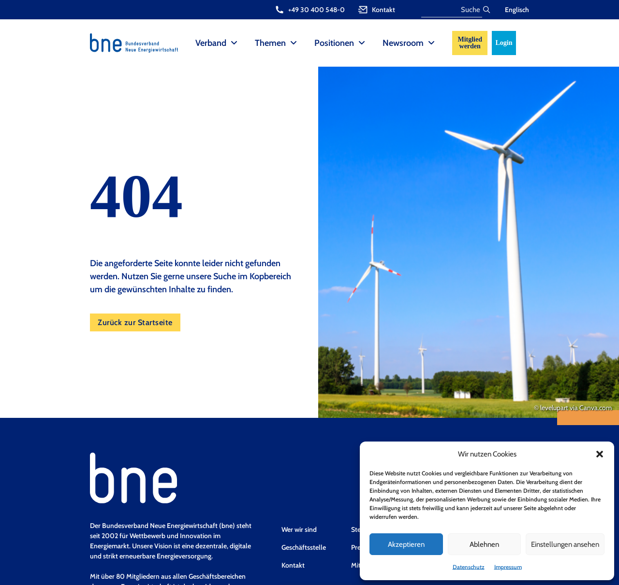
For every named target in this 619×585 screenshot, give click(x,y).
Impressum (508, 567)
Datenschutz (469, 567)
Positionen (334, 43)
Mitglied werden (469, 43)
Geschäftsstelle (303, 547)
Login (503, 42)
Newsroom (403, 43)
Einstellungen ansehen (565, 544)
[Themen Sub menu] (293, 43)
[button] (599, 454)
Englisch (517, 9)
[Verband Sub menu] (234, 43)
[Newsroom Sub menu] (431, 43)
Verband (210, 43)
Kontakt (293, 565)
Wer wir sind (299, 529)
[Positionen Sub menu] (361, 43)
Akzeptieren (406, 544)
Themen (270, 43)
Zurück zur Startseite (135, 322)
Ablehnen (484, 544)
